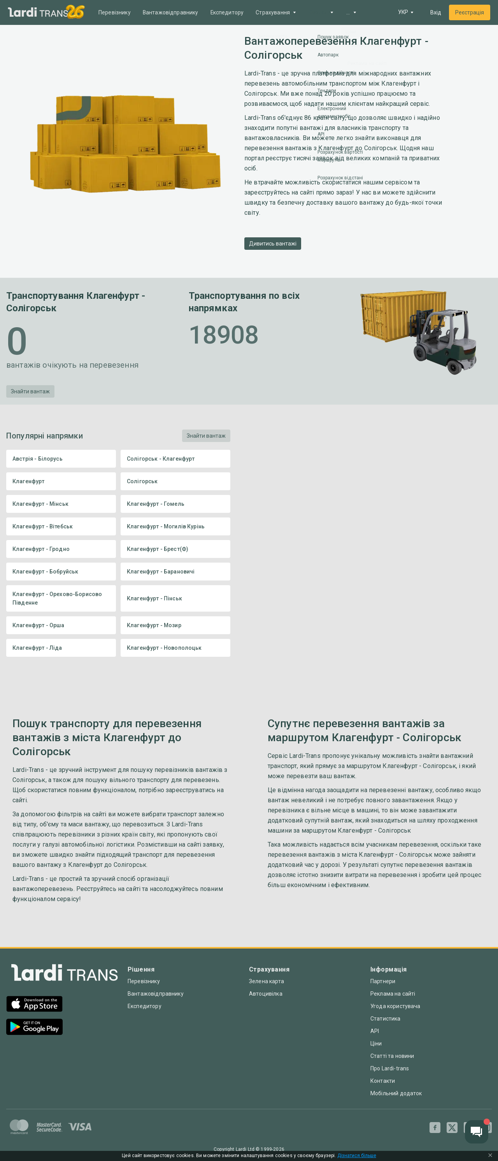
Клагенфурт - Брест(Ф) (175, 549)
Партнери (382, 981)
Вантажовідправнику (171, 12)
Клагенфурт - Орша (61, 625)
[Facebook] (435, 1127)
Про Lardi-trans (389, 1068)
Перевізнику (115, 12)
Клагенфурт (61, 481)
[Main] (38, 12)
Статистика (385, 1018)
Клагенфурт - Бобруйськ (61, 571)
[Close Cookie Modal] (490, 1156)
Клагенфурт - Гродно (61, 549)
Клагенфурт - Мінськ (61, 504)
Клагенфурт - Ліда (61, 648)
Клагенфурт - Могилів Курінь (175, 526)
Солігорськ (175, 481)
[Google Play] (34, 1028)
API (374, 1031)
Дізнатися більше (356, 1155)
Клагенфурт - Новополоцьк (175, 648)
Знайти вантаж (30, 391)
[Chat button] (476, 1131)
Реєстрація (469, 12)
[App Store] (34, 1005)
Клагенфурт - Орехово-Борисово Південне (61, 598)
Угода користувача (395, 1006)
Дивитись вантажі (272, 243)
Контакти (382, 1081)
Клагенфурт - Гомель (175, 504)
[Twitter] (452, 1127)
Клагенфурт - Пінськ (175, 598)
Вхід (435, 12)
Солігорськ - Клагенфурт (175, 459)
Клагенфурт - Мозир (175, 625)
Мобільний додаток (396, 1093)
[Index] (64, 974)
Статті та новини (392, 1056)
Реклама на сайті (392, 994)
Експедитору (228, 12)
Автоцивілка (265, 994)
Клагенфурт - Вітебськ (61, 526)
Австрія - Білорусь (61, 459)
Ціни (376, 1043)
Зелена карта (266, 981)
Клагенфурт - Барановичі (175, 571)
